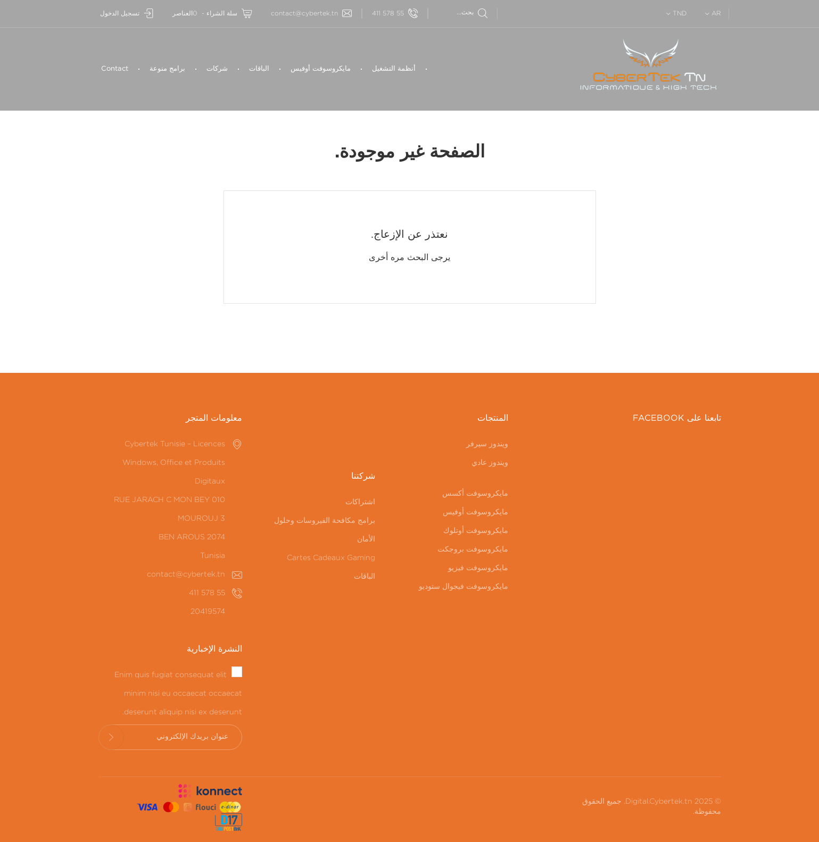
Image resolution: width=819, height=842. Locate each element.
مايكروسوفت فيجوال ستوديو (463, 586)
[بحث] (458, 12)
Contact (114, 69)
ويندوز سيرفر (487, 444)
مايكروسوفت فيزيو (478, 568)
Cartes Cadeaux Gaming (331, 558)
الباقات (259, 69)
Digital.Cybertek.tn (658, 801)
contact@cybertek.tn (311, 14)
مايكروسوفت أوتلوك (475, 531)
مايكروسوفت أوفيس (321, 69)
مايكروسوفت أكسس (475, 493)
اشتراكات (360, 502)
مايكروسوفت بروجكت (472, 549)
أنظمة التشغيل (394, 69)
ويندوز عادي (489, 463)
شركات (217, 69)
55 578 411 (395, 14)
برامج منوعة (167, 69)
